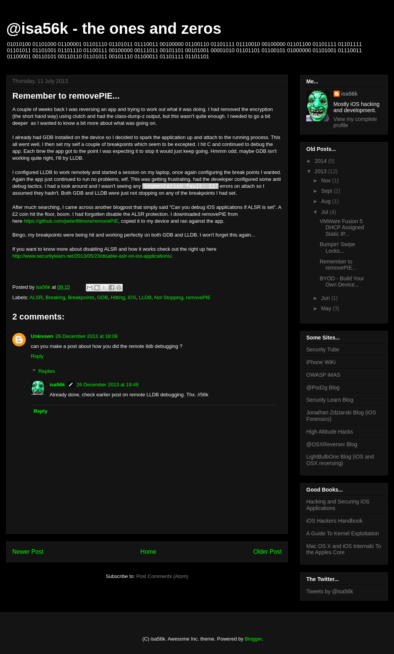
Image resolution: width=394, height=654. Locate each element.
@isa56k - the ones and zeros (113, 28)
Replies (46, 371)
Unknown (42, 336)
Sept (327, 191)
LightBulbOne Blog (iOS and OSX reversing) (340, 460)
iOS (132, 297)
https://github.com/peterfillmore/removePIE (71, 221)
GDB (102, 297)
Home (148, 551)
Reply (37, 356)
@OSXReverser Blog (331, 444)
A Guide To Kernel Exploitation (342, 533)
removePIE (198, 297)
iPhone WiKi (321, 362)
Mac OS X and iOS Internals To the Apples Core (343, 549)
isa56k (57, 384)
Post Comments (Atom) (162, 576)
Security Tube (322, 349)
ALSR (36, 297)
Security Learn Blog (329, 400)
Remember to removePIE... (338, 264)
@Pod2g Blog (323, 387)
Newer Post (27, 551)
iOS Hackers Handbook (334, 521)
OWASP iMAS (323, 375)
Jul (325, 212)
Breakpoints (81, 297)
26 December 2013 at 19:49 (108, 384)
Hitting (118, 297)
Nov (326, 180)
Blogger (253, 639)
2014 (321, 161)
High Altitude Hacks (329, 432)
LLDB (145, 297)
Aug (326, 201)
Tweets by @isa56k (329, 591)
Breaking (55, 297)
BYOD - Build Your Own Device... (342, 281)
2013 (321, 171)
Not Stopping (168, 297)
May (326, 308)
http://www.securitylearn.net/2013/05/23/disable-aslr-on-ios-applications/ (92, 256)
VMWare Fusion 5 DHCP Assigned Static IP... (342, 227)
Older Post (267, 551)
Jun (326, 298)
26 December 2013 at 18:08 (87, 336)
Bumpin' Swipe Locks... (337, 247)
